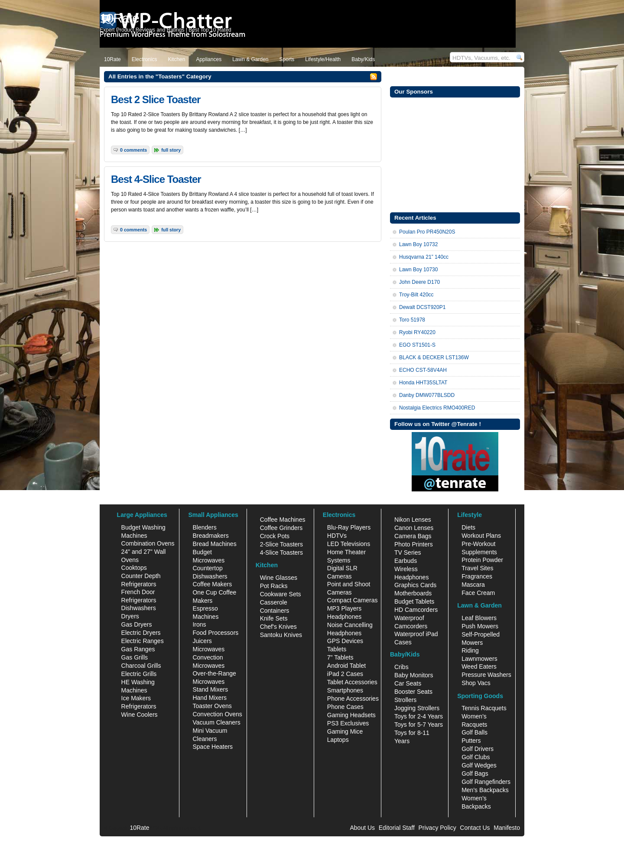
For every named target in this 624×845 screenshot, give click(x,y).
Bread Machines (214, 543)
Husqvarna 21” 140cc (423, 257)
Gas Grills (134, 657)
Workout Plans (481, 535)
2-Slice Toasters (281, 544)
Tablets (336, 649)
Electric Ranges (142, 640)
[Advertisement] (455, 154)
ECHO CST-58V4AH (423, 370)
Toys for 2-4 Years (418, 716)
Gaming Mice (345, 731)
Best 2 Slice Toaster (155, 99)
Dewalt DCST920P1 (422, 307)
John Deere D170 (419, 282)
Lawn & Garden (250, 59)
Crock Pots (274, 536)
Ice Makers (136, 698)
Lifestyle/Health (323, 59)
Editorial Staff (397, 827)
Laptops (338, 739)
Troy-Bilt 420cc (416, 295)
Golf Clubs (476, 757)
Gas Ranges (138, 649)
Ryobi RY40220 (417, 332)
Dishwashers (138, 607)
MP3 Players (344, 608)
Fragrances (477, 576)
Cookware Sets (280, 594)
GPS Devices (345, 640)
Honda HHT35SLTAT (423, 383)
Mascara (473, 584)
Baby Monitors (413, 675)
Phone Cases (345, 706)
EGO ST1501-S (417, 345)
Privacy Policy (437, 827)
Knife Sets (274, 618)
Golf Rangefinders (486, 781)
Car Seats (407, 683)
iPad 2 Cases (345, 673)
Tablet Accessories (352, 682)
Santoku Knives (281, 634)
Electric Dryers (141, 632)
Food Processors (215, 632)
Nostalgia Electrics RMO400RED (437, 408)
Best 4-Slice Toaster (156, 179)
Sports (287, 59)
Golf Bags (475, 773)
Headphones (344, 616)
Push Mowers (480, 626)
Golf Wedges (479, 765)
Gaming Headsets (351, 715)
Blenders (204, 527)
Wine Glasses (278, 577)
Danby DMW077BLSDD (427, 395)
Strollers (405, 699)
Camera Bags (413, 536)
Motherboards (413, 593)
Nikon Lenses (412, 519)
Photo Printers (413, 544)
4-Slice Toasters (281, 552)
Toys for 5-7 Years (418, 724)
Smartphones (345, 690)
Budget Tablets (414, 601)
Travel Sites (477, 568)
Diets (468, 527)
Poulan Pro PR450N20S (427, 232)
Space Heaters (212, 746)
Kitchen (176, 59)
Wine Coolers (139, 714)
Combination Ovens (148, 543)
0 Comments (133, 150)
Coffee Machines (283, 519)
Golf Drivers (478, 748)
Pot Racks (274, 585)
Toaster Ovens (211, 705)
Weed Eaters (479, 666)
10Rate (112, 59)
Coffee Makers (212, 584)
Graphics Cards (415, 585)
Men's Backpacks (485, 789)
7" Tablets (340, 657)
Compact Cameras (352, 600)
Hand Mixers (209, 697)
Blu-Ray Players (348, 527)
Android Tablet (346, 665)
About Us (362, 827)
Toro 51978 (412, 320)
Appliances (208, 59)
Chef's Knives (278, 626)
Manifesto (507, 827)
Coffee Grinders (281, 527)
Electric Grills (139, 673)
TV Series (407, 552)
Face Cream (478, 592)
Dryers (130, 616)
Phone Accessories (353, 698)
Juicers (201, 640)
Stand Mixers (210, 689)
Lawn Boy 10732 (418, 244)
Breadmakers (210, 535)
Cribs (401, 666)
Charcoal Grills (141, 665)
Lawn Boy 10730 (418, 269)
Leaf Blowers (479, 617)
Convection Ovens (217, 714)
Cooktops (134, 567)
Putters (471, 740)
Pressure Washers (486, 674)
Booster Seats (413, 691)
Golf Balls (475, 732)
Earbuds (405, 560)
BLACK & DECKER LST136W (434, 357)
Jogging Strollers (416, 708)
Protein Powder (482, 559)
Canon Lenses (413, 527)
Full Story (171, 150)
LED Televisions (348, 543)
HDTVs (337, 535)
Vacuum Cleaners (216, 722)
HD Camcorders (416, 609)
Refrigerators (138, 706)
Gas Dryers (136, 624)
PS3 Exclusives (348, 723)
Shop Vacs (476, 682)
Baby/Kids (363, 59)
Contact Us (475, 827)
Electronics (144, 59)
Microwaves (208, 649)
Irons (199, 624)
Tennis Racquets (484, 708)
